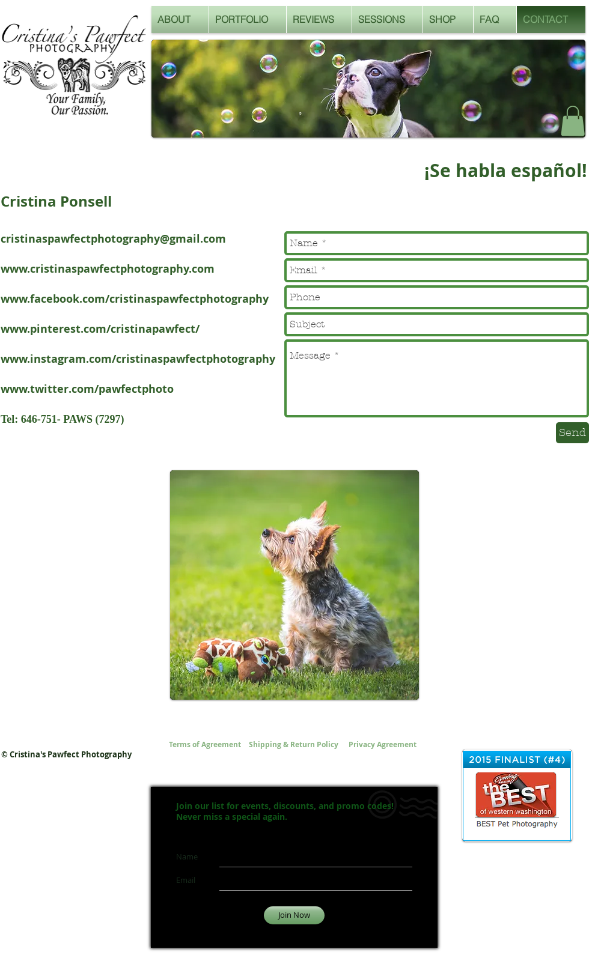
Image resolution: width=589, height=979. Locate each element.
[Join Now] (294, 915)
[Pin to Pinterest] (186, 509)
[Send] (572, 432)
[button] (572, 121)
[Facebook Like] (522, 124)
